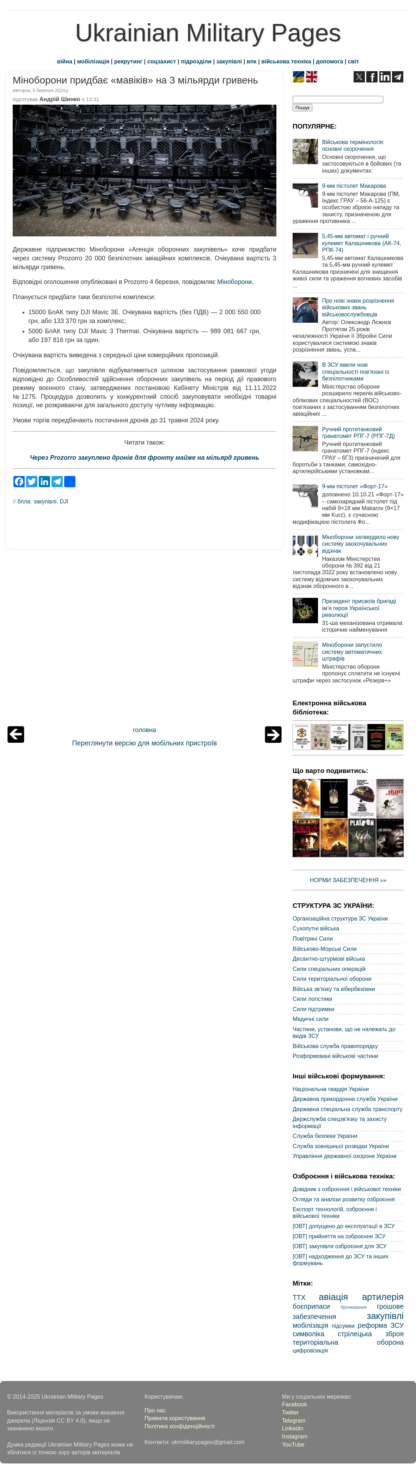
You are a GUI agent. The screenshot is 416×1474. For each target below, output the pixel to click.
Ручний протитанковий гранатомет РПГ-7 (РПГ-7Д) (358, 432)
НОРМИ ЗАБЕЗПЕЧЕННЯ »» (348, 880)
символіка (308, 1334)
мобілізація (93, 61)
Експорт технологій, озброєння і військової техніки (335, 1212)
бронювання (354, 1307)
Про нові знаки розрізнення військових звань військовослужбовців (358, 307)
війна (64, 61)
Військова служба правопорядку (335, 1046)
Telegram (294, 1420)
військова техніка (286, 61)
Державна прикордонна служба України (345, 1099)
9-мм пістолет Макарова (354, 185)
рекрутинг (128, 61)
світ (353, 61)
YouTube (293, 1444)
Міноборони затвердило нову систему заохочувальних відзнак (360, 544)
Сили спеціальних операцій (329, 969)
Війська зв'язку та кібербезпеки (334, 989)
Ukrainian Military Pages (208, 33)
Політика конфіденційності (180, 1426)
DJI (64, 501)
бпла (24, 501)
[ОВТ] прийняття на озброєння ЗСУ (339, 1236)
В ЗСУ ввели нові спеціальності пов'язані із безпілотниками (355, 371)
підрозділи (196, 61)
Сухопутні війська (316, 928)
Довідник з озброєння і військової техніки (347, 1189)
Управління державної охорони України (345, 1156)
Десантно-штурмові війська (329, 958)
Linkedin (292, 1428)
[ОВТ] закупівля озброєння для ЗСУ (340, 1246)
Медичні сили (311, 1019)
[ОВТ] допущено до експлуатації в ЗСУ (344, 1226)
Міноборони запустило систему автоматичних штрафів (352, 652)
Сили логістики (312, 999)
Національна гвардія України (331, 1089)
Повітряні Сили (313, 938)
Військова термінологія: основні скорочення (353, 145)
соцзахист (161, 61)
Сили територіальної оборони (332, 979)
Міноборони (234, 281)
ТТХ (299, 1297)
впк (252, 61)
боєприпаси (311, 1306)
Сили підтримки (313, 1009)
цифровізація (310, 1350)
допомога (329, 61)
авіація (333, 1297)
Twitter (290, 1412)
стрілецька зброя (371, 1334)
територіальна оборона (348, 1342)
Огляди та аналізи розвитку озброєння (343, 1199)
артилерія (383, 1297)
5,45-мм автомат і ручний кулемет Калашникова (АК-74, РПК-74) (361, 243)
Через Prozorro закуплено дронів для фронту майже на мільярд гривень (144, 457)
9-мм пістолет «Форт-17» (354, 486)
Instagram (294, 1436)
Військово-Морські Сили (325, 949)
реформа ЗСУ (381, 1325)
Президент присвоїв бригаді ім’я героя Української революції (359, 608)
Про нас (155, 1410)
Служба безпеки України (325, 1136)
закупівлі (229, 61)
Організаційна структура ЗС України (340, 918)
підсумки (343, 1326)
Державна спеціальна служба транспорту (348, 1109)
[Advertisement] (144, 639)
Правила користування (175, 1418)
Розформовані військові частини (335, 1056)
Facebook (294, 1404)
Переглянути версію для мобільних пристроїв (144, 743)
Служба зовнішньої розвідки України (341, 1146)
